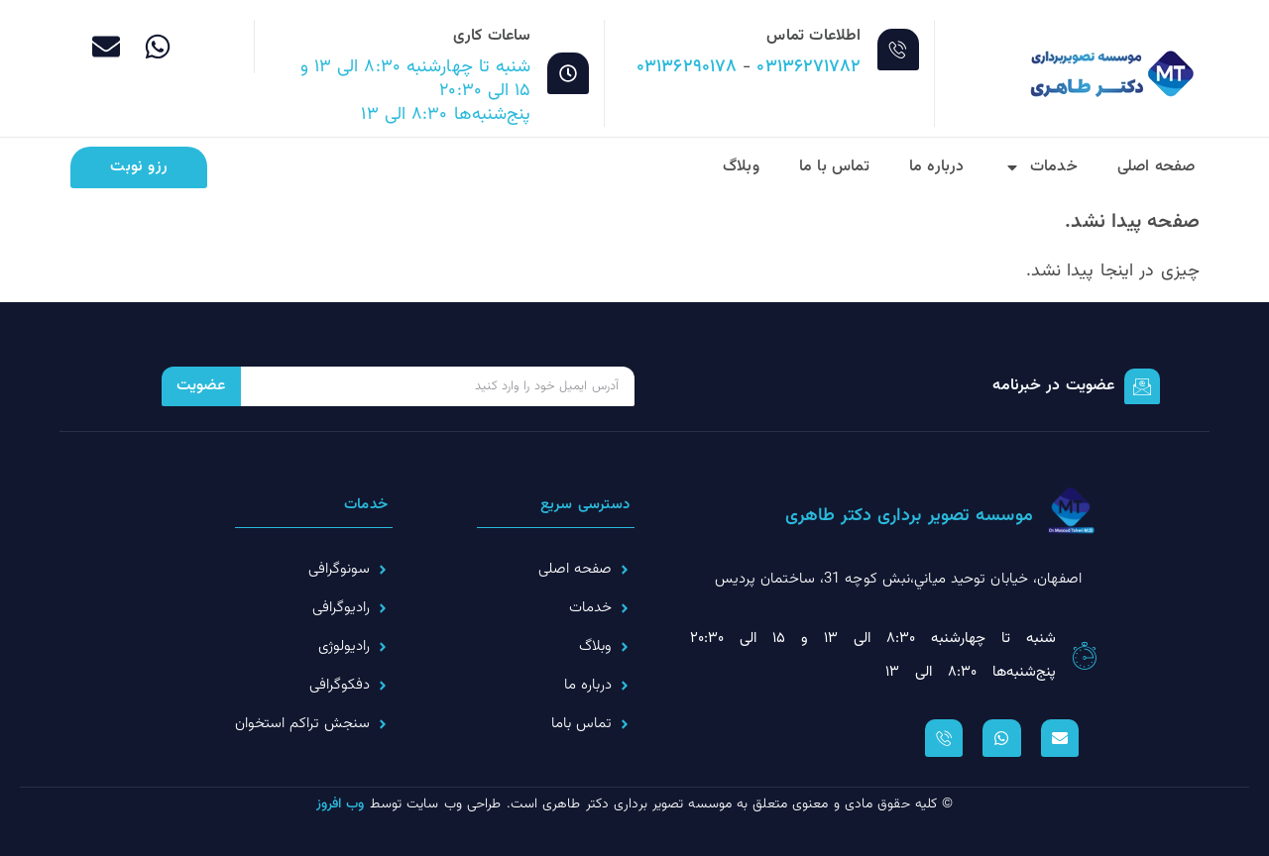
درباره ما (937, 167)
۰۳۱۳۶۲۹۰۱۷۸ (686, 67)
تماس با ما (834, 167)
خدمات (1041, 167)
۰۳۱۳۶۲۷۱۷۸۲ (808, 67)
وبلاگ (741, 167)
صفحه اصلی (1156, 167)
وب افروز (340, 804)
